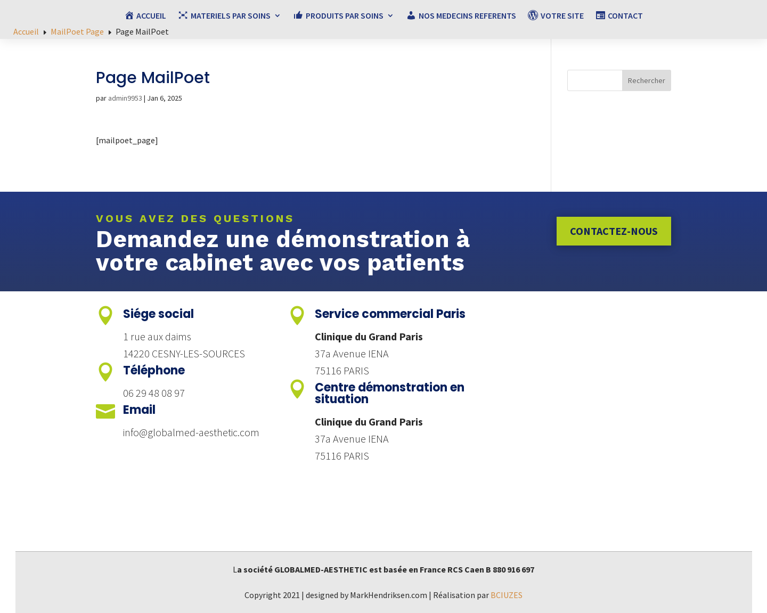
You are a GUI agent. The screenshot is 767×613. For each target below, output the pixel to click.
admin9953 (125, 98)
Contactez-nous (614, 231)
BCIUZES (507, 595)
